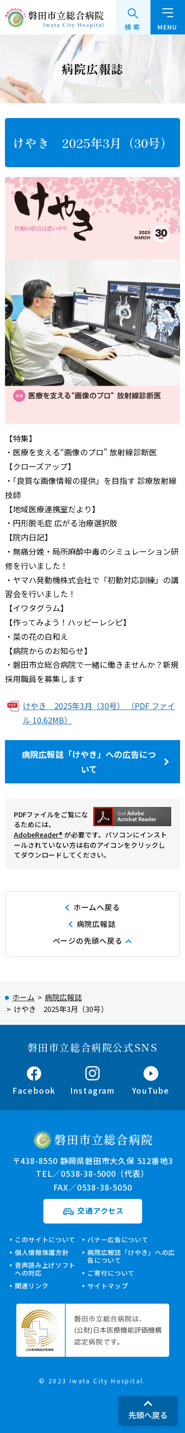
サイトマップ (107, 1285)
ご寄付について (111, 1273)
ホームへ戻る (97, 907)
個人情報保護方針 (42, 1252)
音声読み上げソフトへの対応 (45, 1269)
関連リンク (31, 1285)
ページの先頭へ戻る (88, 940)
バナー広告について (117, 1239)
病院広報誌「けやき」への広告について (89, 762)
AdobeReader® (38, 834)
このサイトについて (45, 1239)
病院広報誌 (96, 924)
